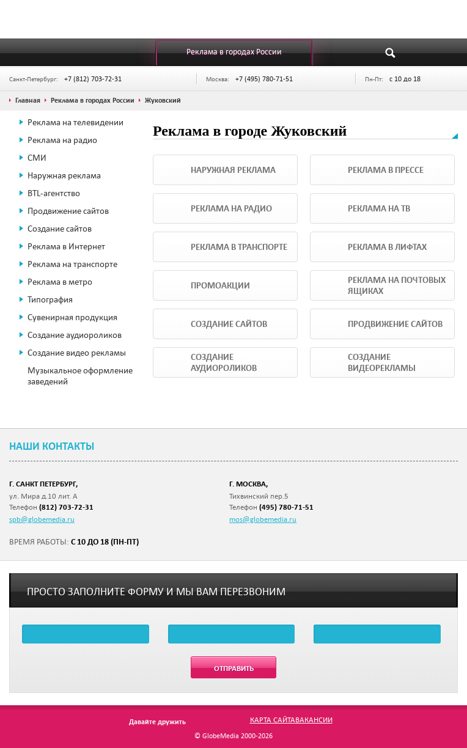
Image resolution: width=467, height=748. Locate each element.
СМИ (37, 157)
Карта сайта (272, 719)
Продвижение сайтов (68, 210)
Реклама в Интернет (66, 246)
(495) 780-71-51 (286, 507)
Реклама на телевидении (75, 122)
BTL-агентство (54, 193)
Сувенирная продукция (72, 317)
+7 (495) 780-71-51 (264, 78)
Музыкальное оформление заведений (80, 376)
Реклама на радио (62, 139)
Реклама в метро (60, 281)
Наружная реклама (64, 175)
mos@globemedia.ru (262, 519)
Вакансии (314, 719)
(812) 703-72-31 (66, 507)
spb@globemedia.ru (42, 519)
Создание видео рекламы (77, 352)
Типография (50, 299)
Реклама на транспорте (72, 264)
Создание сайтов (60, 228)
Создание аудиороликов (75, 334)
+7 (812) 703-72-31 (93, 78)
